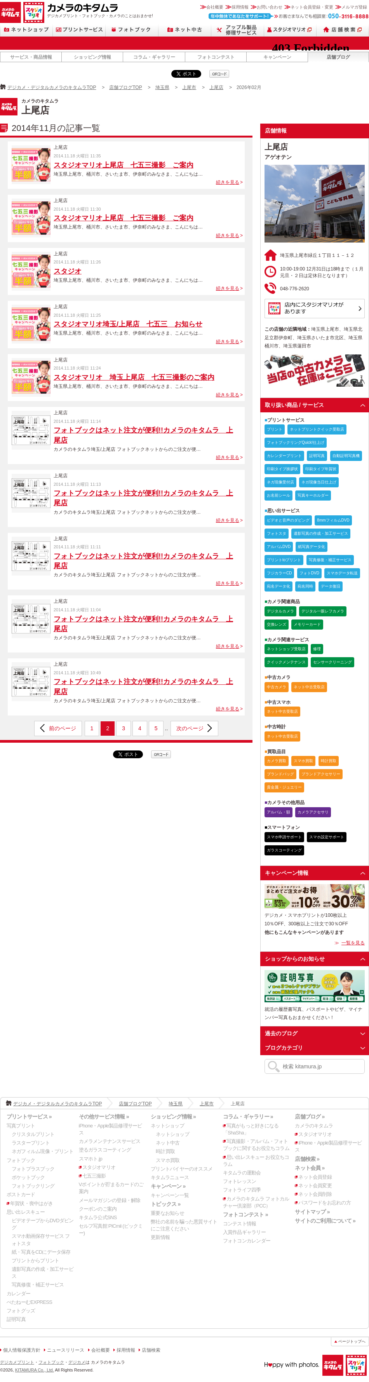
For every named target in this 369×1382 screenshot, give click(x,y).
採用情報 (240, 7)
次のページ (190, 728)
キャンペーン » (168, 1186)
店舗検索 (343, 30)
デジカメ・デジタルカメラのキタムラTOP (51, 87)
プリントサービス (79, 30)
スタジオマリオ (33, 12)
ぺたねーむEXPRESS (29, 1302)
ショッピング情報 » (173, 1116)
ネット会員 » (309, 1168)
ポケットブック (28, 1177)
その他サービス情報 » (104, 1116)
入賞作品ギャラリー (244, 1232)
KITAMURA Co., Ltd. (34, 1370)
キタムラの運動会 (242, 1173)
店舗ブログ (338, 57)
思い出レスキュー (26, 1212)
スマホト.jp (90, 1159)
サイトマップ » (312, 1212)
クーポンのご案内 (98, 1209)
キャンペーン (277, 57)
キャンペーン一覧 (170, 1195)
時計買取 (165, 1151)
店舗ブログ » (309, 1116)
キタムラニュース (170, 1177)
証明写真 (16, 1319)
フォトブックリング (33, 1186)
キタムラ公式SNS (98, 1217)
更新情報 (160, 1237)
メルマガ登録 (354, 7)
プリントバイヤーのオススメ (181, 1169)
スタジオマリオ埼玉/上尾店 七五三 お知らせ (128, 324)
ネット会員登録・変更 (312, 7)
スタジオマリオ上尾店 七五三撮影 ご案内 (123, 165)
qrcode (219, 74)
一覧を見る (353, 943)
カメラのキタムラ (10, 12)
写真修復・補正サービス (38, 1285)
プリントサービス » (29, 1116)
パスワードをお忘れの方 (324, 1203)
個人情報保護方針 (21, 1350)
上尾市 (189, 87)
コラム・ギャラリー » (248, 1116)
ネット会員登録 (315, 1177)
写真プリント (21, 1126)
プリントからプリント (35, 1260)
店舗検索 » (307, 1159)
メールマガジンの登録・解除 (110, 1200)
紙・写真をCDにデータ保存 (41, 1252)
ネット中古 (184, 30)
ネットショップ (26, 30)
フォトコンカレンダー (246, 1241)
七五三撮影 (94, 1176)
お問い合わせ (269, 7)
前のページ (62, 728)
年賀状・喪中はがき (31, 1203)
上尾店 (216, 87)
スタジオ (68, 271)
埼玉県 (162, 87)
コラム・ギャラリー (154, 57)
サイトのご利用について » (325, 1221)
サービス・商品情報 (31, 57)
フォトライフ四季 (242, 1190)
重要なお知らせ (167, 1213)
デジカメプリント (17, 1362)
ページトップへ (352, 1341)
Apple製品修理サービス (237, 30)
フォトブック (132, 30)
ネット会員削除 (315, 1194)
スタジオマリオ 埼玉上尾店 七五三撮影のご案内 (134, 377)
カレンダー (18, 1293)
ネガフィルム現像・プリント (42, 1151)
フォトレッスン (239, 1181)
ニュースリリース (65, 1350)
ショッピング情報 (92, 57)
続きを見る (227, 182)
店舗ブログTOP (125, 87)
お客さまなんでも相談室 (289, 16)
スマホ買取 (167, 1160)
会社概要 (214, 7)
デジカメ (76, 1362)
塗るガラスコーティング (105, 1150)
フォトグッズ (21, 1311)
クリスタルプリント (33, 1134)
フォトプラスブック (33, 1169)
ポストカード (21, 1194)
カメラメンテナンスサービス (110, 1141)
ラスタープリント (31, 1143)
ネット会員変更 (315, 1185)
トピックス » (165, 1204)
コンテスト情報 (239, 1224)
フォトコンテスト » (245, 1214)
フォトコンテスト (216, 57)
